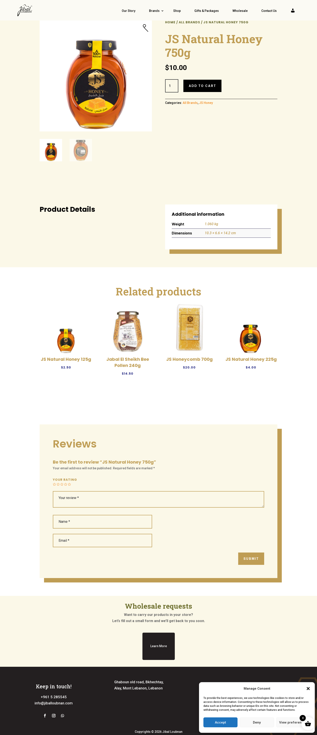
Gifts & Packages (206, 11)
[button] (308, 688)
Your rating (65, 493)
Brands (154, 11)
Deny (257, 722)
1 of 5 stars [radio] (54, 497)
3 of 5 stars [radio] (61, 497)
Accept (220, 722)
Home (170, 35)
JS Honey (206, 116)
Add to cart (202, 99)
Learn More (158, 659)
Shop (177, 11)
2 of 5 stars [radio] (58, 497)
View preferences (293, 722)
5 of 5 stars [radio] (69, 497)
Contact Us (269, 11)
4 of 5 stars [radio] (65, 497)
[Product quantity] (171, 99)
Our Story (128, 11)
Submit (251, 572)
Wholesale (240, 11)
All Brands (189, 35)
